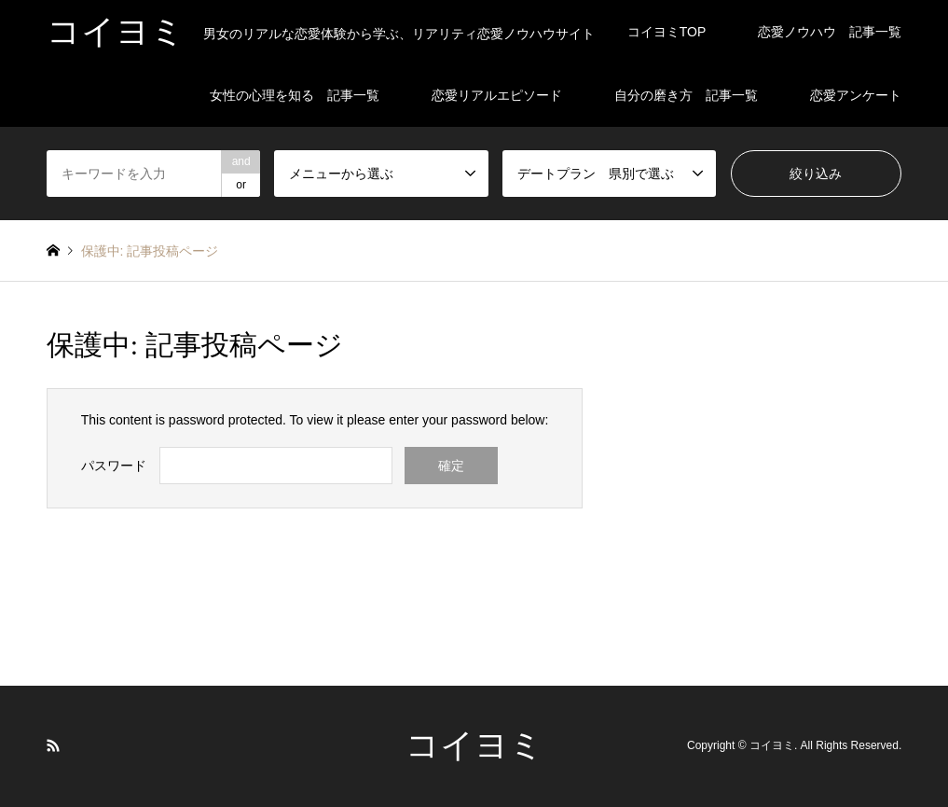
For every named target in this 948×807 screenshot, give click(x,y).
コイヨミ (474, 745)
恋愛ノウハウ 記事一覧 (829, 31)
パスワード (113, 465)
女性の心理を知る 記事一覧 (294, 95)
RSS (53, 745)
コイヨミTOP (667, 31)
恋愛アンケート (855, 95)
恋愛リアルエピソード (497, 95)
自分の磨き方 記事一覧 (686, 95)
